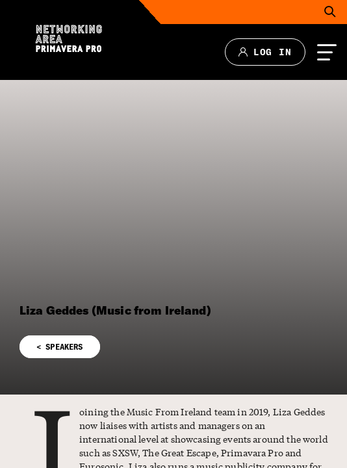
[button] (173, 338)
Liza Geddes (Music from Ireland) (115, 310)
